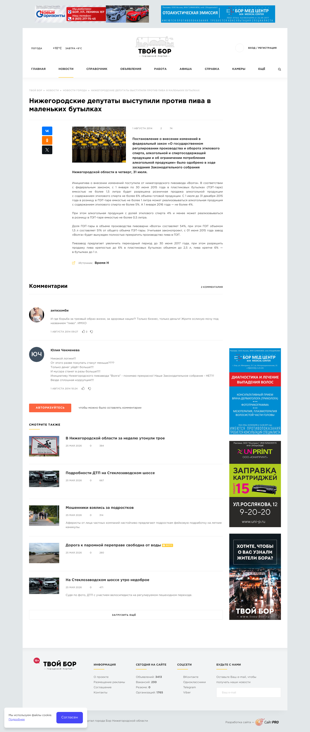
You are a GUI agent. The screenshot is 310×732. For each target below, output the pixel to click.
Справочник (96, 69)
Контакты (100, 693)
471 (101, 587)
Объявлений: (149, 677)
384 (101, 446)
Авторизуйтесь (50, 408)
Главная (38, 69)
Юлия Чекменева (65, 350)
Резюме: (143, 688)
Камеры (238, 69)
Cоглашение (103, 688)
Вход (252, 48)
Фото (169, 545)
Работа (160, 69)
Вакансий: (146, 682)
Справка (212, 69)
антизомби (60, 310)
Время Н (102, 263)
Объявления (130, 69)
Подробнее (17, 720)
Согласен (69, 717)
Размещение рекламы (109, 682)
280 (101, 553)
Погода (36, 48)
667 (101, 481)
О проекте (101, 677)
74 (171, 128)
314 (101, 515)
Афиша (186, 69)
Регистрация (267, 48)
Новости (66, 69)
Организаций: (149, 693)
